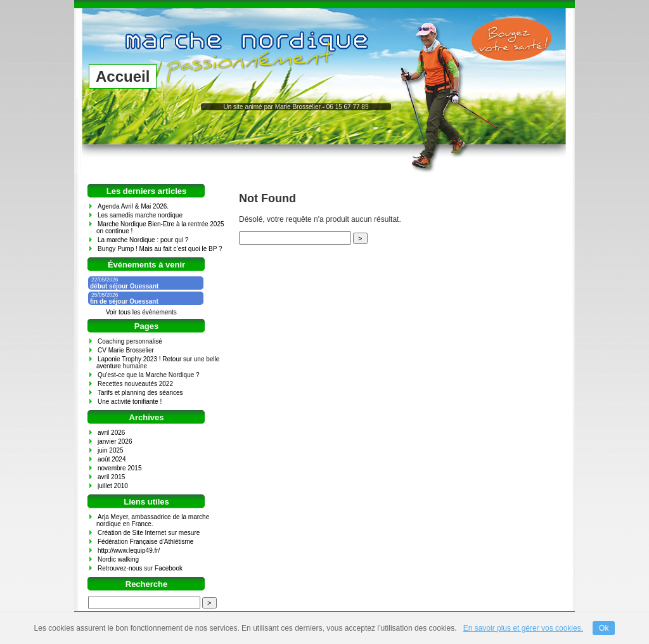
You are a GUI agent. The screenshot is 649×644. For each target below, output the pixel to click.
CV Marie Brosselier (126, 350)
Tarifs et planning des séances (140, 392)
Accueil (123, 76)
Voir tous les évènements (141, 312)
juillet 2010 (113, 485)
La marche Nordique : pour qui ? (143, 239)
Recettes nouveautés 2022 (135, 383)
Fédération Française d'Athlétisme (145, 541)
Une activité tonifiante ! (130, 401)
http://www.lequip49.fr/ (129, 550)
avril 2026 (111, 432)
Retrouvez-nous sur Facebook (140, 568)
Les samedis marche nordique (140, 215)
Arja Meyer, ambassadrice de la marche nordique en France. (152, 520)
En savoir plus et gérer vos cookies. (523, 628)
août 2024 (112, 459)
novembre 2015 (120, 468)
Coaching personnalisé (130, 341)
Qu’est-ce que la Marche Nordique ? (149, 374)
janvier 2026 (115, 441)
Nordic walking (118, 559)
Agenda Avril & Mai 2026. (133, 206)
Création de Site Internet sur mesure (149, 532)
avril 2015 (111, 476)
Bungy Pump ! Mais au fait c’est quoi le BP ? (160, 248)
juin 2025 (111, 450)
